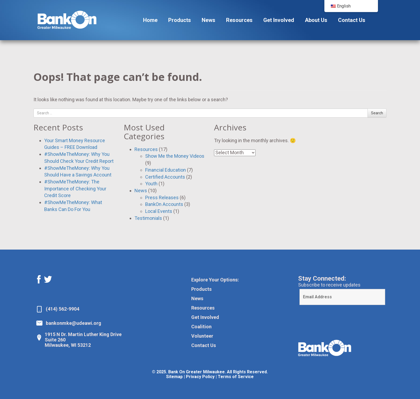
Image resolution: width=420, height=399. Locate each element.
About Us (316, 20)
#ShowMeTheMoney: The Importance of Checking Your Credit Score (75, 188)
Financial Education (165, 170)
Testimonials (148, 218)
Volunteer (202, 336)
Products (179, 20)
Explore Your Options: (215, 280)
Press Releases (162, 197)
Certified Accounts (165, 177)
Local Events (158, 211)
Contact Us (351, 20)
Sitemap (174, 376)
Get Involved (278, 20)
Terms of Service (236, 376)
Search (377, 113)
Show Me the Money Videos (174, 156)
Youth (151, 183)
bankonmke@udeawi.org (73, 323)
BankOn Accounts (164, 204)
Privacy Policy (200, 376)
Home (150, 20)
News (208, 20)
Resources (239, 20)
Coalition (201, 326)
